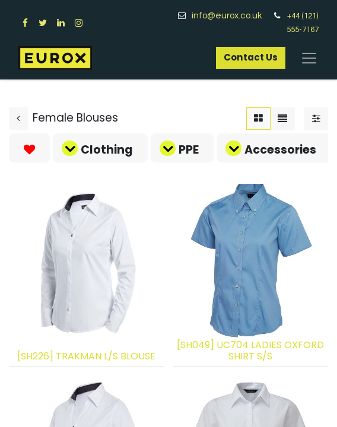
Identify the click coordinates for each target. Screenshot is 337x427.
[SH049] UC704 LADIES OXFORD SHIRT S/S (250, 350)
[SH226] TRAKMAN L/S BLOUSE (86, 356)
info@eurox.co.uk (231, 15)
